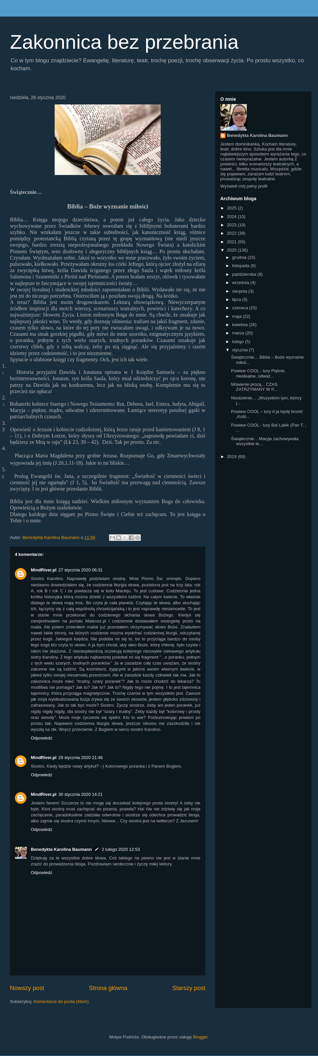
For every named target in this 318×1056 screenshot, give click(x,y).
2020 (232, 250)
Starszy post (188, 988)
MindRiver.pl (43, 569)
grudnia (240, 257)
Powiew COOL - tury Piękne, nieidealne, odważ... (258, 373)
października (245, 274)
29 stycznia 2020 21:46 (80, 757)
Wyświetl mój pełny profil (243, 186)
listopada (241, 265)
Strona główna (108, 988)
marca (238, 332)
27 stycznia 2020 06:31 (80, 569)
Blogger (200, 1036)
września (241, 282)
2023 (232, 224)
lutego (238, 341)
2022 (232, 233)
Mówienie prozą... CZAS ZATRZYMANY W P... (254, 387)
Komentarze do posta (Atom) (61, 1001)
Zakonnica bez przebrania (124, 42)
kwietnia (240, 324)
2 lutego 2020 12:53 (121, 849)
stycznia (240, 349)
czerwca (240, 307)
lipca (237, 299)
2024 (232, 216)
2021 (232, 241)
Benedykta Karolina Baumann (61, 849)
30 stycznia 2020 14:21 (80, 794)
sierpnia (240, 291)
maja (237, 316)
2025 (232, 207)
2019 (232, 456)
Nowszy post (27, 988)
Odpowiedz (41, 737)
